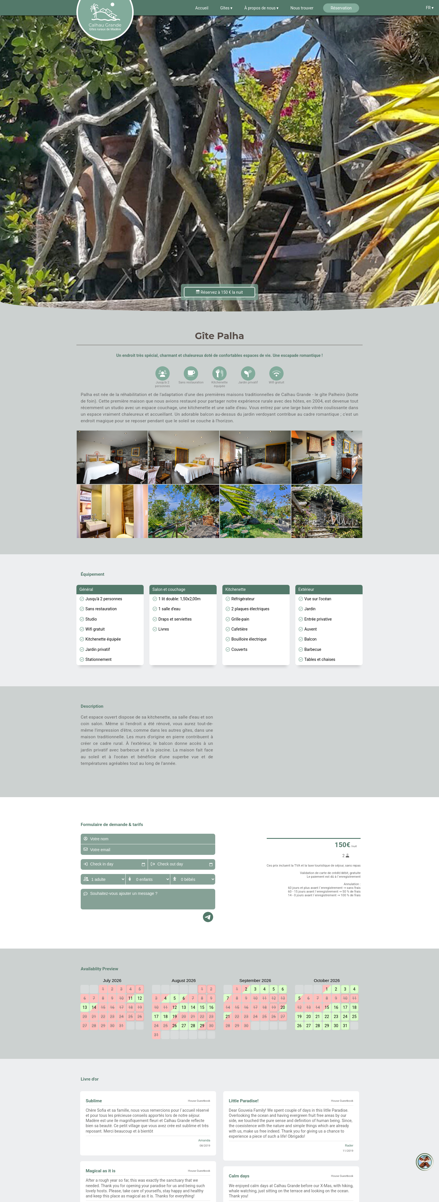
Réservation (341, 8)
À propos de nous (260, 8)
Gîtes (225, 8)
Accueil (201, 8)
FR (429, 7)
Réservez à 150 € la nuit (219, 292)
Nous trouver (301, 8)
